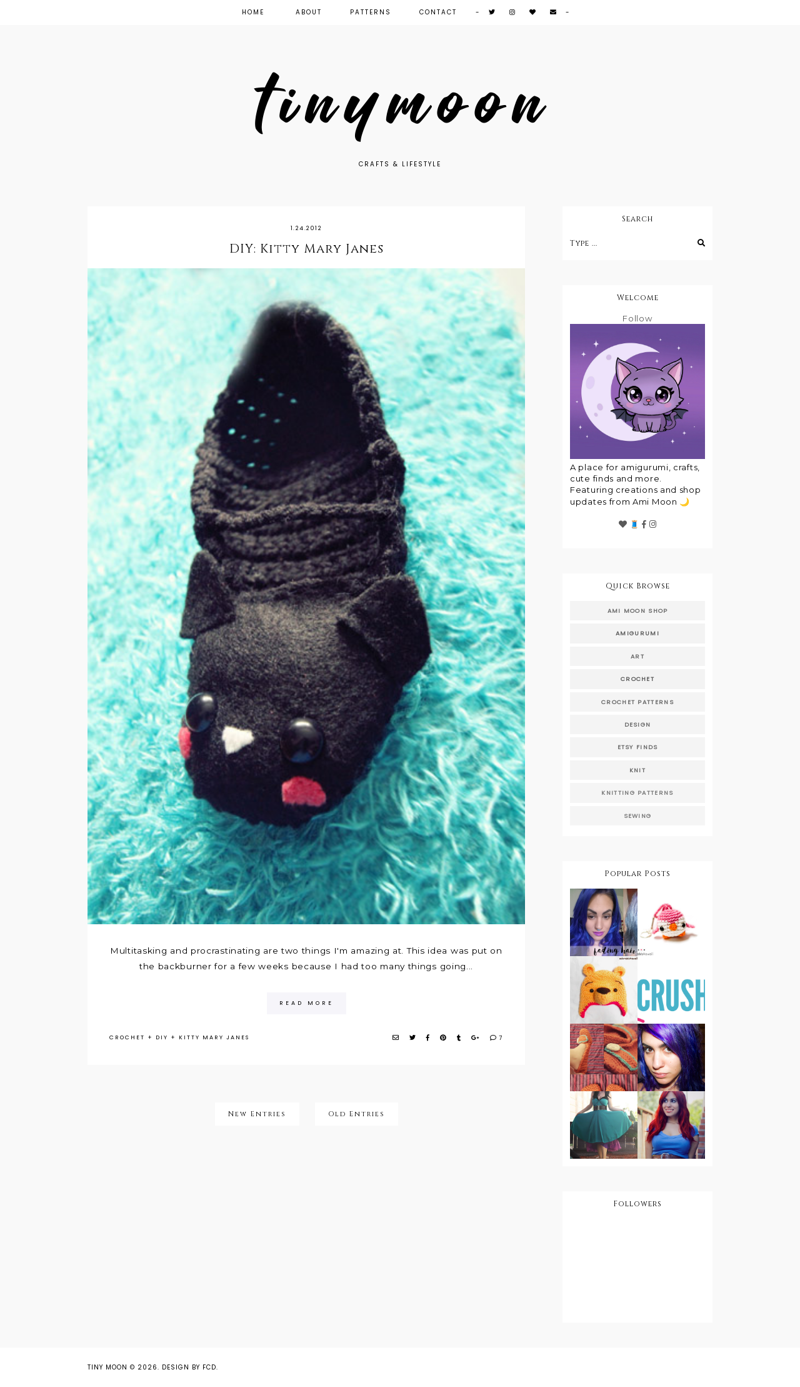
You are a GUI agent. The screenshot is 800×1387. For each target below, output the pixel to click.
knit (637, 770)
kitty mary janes (214, 1037)
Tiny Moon (108, 1367)
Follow (637, 318)
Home (253, 12)
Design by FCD (189, 1367)
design (637, 724)
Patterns (370, 12)
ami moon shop (638, 611)
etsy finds (638, 747)
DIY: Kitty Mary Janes (306, 248)
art (637, 656)
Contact (438, 12)
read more (306, 1003)
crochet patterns (637, 702)
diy (162, 1037)
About (309, 12)
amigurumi (637, 633)
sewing (638, 816)
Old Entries (356, 1114)
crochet (127, 1037)
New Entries (257, 1114)
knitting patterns (637, 793)
